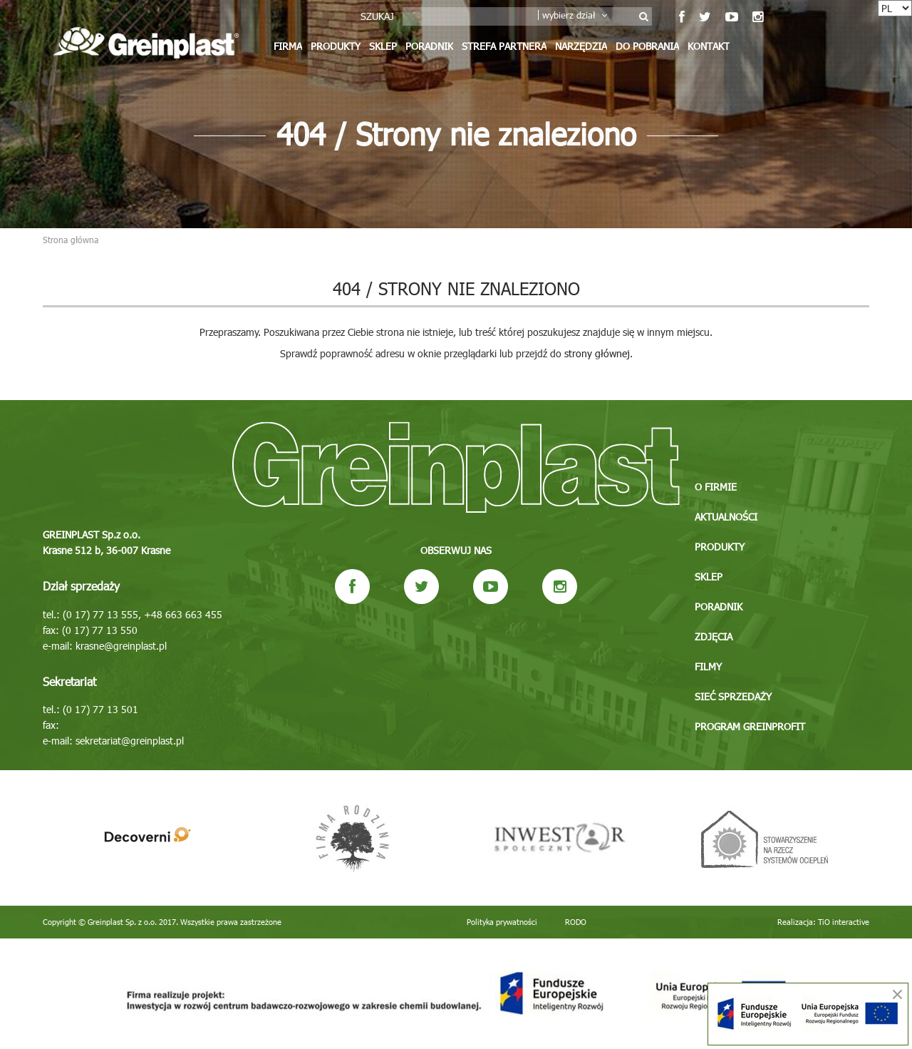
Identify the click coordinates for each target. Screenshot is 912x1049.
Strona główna (70, 239)
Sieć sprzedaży (733, 696)
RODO (575, 921)
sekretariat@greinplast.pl (130, 740)
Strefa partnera (504, 46)
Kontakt (709, 46)
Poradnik (429, 46)
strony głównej (597, 353)
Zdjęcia (713, 636)
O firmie (716, 486)
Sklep (383, 46)
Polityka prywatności (502, 921)
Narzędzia (581, 46)
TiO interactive (843, 921)
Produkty (336, 46)
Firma (288, 46)
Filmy (708, 666)
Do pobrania (647, 46)
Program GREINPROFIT (750, 726)
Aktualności (726, 516)
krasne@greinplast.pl (121, 646)
